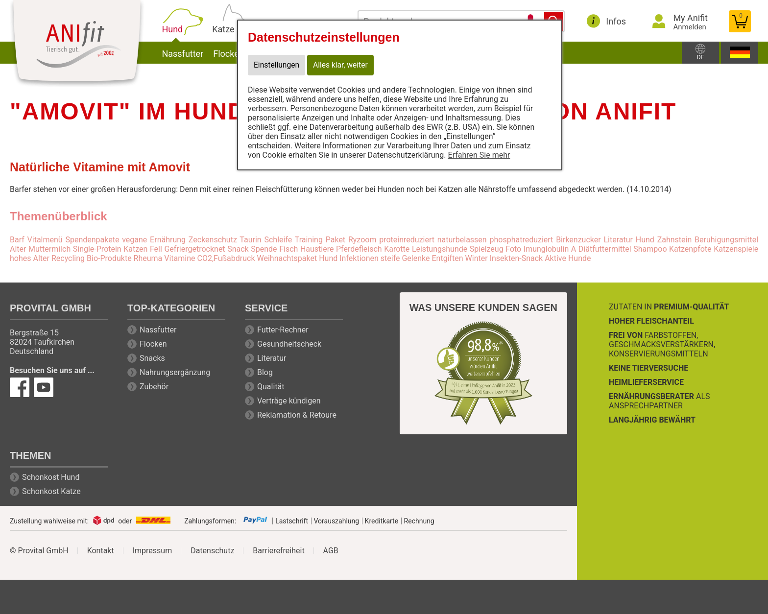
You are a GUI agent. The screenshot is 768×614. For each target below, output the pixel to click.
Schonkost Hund (50, 477)
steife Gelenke (405, 258)
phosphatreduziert (521, 239)
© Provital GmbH (39, 550)
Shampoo (650, 249)
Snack (238, 249)
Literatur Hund (628, 239)
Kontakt (100, 550)
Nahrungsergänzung (175, 372)
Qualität (270, 386)
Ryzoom (362, 239)
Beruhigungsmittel (726, 239)
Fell (156, 249)
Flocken (153, 344)
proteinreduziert (406, 239)
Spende (264, 249)
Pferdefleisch (359, 249)
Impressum (152, 550)
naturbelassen (462, 239)
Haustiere (317, 249)
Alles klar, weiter (342, 65)
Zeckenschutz (213, 239)
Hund (190, 28)
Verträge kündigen (289, 400)
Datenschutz (212, 550)
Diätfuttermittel (604, 249)
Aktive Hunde (568, 258)
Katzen (135, 249)
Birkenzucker (578, 239)
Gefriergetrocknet (194, 249)
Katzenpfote (690, 249)
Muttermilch (49, 249)
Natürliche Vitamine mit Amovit (100, 167)
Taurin (250, 239)
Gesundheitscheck (289, 344)
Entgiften (447, 258)
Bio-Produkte (109, 258)
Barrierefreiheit (278, 550)
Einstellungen (277, 65)
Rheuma (148, 258)
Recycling (68, 258)
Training (309, 239)
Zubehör (154, 386)
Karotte (396, 249)
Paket (335, 239)
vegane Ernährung (154, 239)
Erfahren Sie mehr (479, 155)
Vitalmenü (45, 239)
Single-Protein (97, 249)
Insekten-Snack (516, 258)
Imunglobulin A (550, 249)
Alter (18, 249)
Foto (513, 249)
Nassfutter (198, 52)
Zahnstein (674, 239)
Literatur (272, 358)
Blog (265, 372)
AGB (330, 550)
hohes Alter (29, 258)
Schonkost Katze (51, 491)
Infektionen (359, 258)
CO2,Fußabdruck (226, 258)
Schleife (278, 239)
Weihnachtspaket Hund (297, 258)
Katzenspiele (736, 249)
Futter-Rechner (283, 329)
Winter (476, 258)
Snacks (152, 358)
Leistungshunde (439, 249)
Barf (17, 239)
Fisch (288, 249)
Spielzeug (487, 249)
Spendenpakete (92, 239)
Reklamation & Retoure (296, 415)
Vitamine (179, 258)
